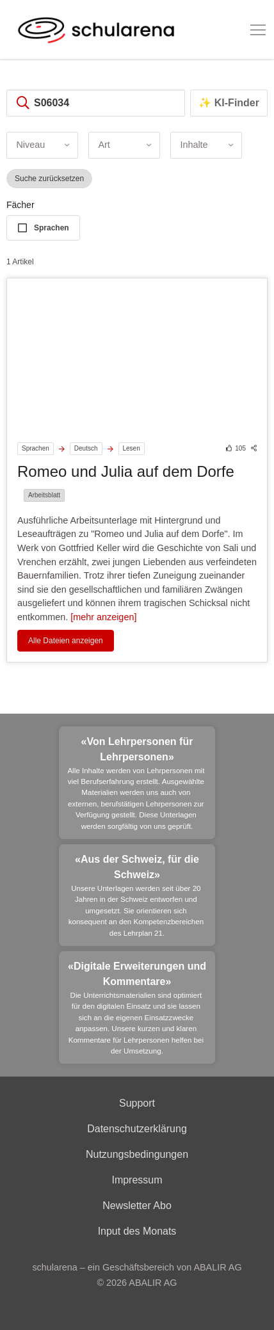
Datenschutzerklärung (137, 1128)
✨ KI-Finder (228, 102)
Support (137, 1103)
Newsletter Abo (137, 1205)
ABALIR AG (153, 1283)
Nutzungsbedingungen (137, 1154)
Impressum (136, 1179)
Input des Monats (137, 1231)
